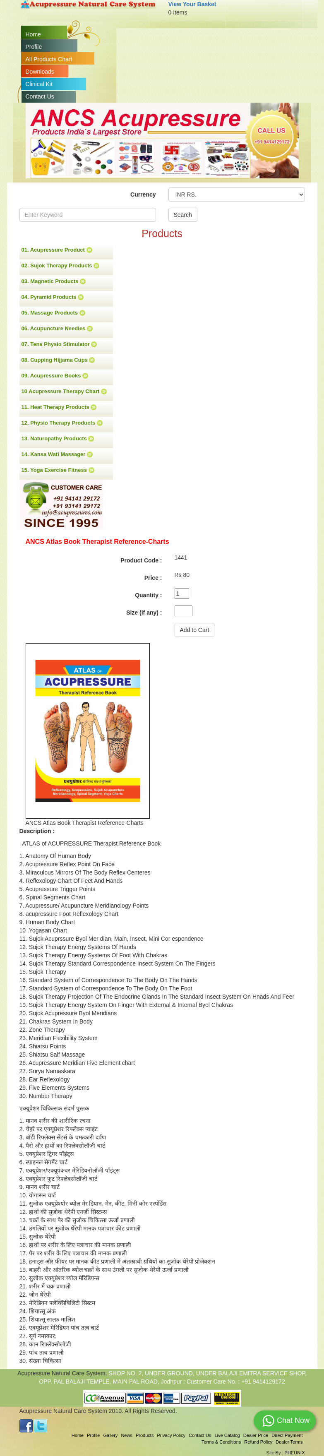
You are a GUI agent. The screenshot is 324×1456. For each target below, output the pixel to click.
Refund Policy (258, 1441)
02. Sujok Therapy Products (61, 265)
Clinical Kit (39, 84)
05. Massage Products (53, 313)
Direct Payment (286, 1435)
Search (183, 214)
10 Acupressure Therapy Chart (64, 391)
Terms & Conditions (221, 1441)
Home (33, 34)
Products (145, 1435)
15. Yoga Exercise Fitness (58, 470)
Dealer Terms (289, 1441)
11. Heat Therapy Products (59, 407)
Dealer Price (256, 1435)
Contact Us (40, 96)
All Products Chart (49, 59)
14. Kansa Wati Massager (57, 454)
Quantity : (148, 595)
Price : (153, 577)
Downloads (40, 71)
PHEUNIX (295, 1452)
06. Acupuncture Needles (57, 328)
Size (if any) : (144, 612)
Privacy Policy (171, 1435)
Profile (34, 46)
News (126, 1435)
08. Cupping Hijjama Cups (58, 360)
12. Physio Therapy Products (62, 423)
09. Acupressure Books (55, 375)
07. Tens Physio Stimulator (59, 344)
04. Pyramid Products (53, 297)
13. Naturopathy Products (58, 438)
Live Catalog (227, 1435)
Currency (143, 194)
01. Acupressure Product (57, 250)
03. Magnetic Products (54, 281)
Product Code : (141, 560)
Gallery (110, 1435)
